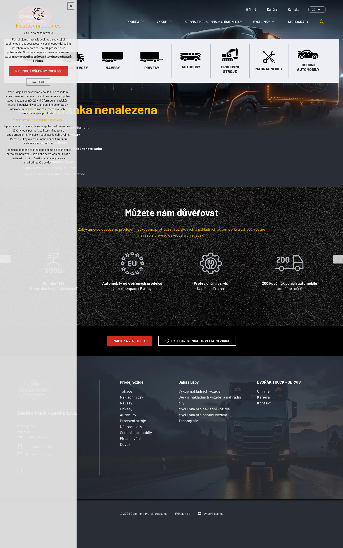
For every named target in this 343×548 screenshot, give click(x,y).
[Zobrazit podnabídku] (319, 9)
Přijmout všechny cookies (38, 71)
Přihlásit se (182, 513)
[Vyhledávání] (322, 21)
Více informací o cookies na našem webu (38, 119)
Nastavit (38, 81)
